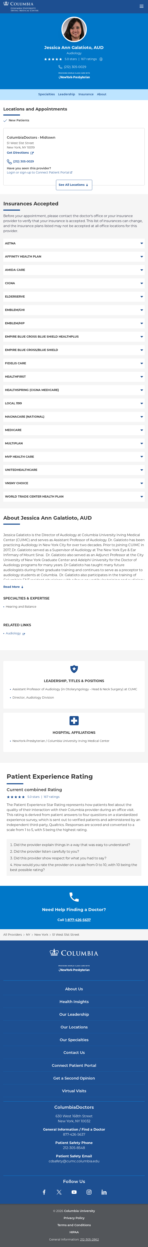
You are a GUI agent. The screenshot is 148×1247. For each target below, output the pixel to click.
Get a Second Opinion (74, 1079)
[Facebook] (44, 1192)
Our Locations (74, 1028)
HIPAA (74, 1232)
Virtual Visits (74, 1091)
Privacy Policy (74, 1218)
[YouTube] (74, 1192)
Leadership (66, 94)
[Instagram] (89, 1192)
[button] (74, 185)
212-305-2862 (89, 1239)
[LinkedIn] (104, 1192)
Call (74, 920)
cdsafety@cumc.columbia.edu (74, 1161)
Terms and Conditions (74, 1225)
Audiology (13, 633)
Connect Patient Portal (74, 1066)
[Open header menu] (141, 6)
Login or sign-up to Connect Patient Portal (38, 172)
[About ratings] (101, 59)
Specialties (46, 94)
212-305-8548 (74, 1148)
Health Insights (74, 1002)
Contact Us (74, 1053)
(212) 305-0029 (75, 67)
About (101, 94)
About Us (74, 989)
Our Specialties (74, 1040)
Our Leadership (74, 1015)
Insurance (86, 94)
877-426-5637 (74, 1134)
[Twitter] (59, 1192)
